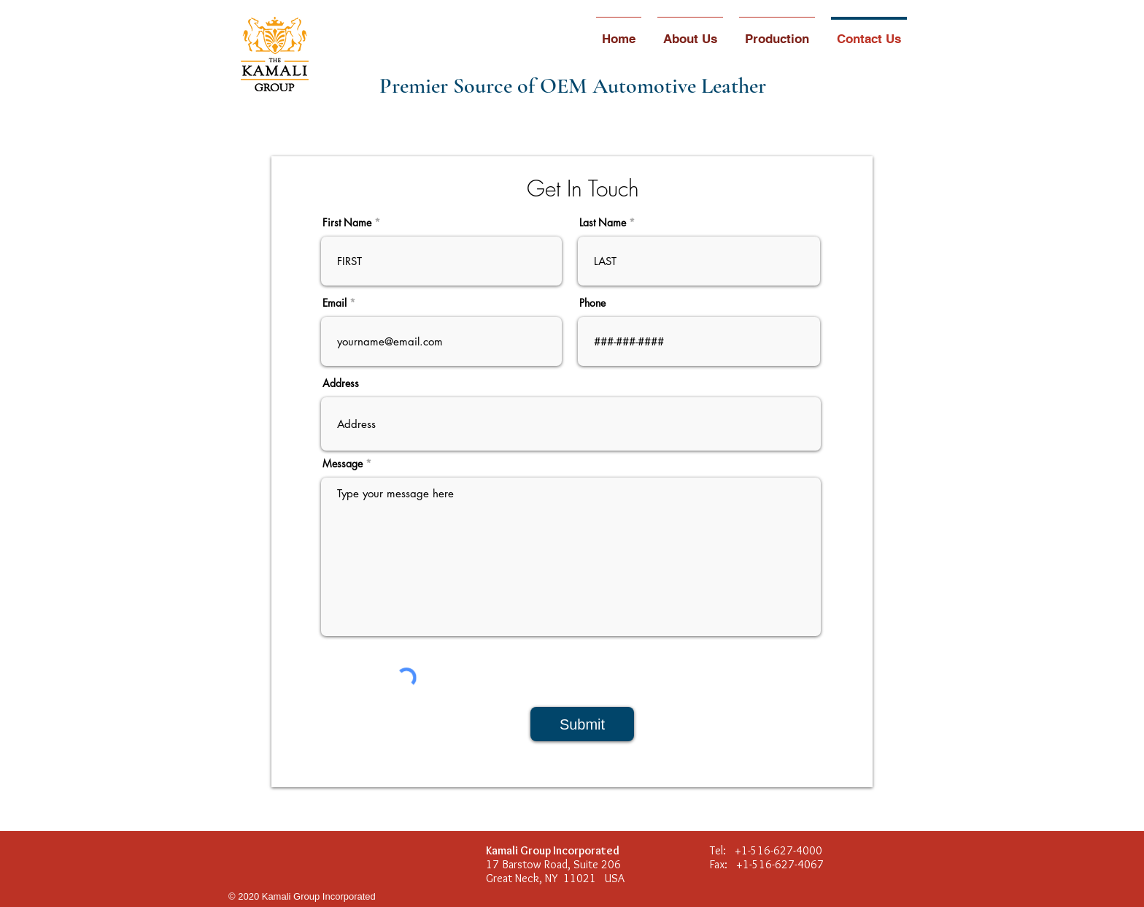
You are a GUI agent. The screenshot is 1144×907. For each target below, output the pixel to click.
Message (342, 464)
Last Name (602, 223)
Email (334, 303)
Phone (592, 303)
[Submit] (582, 724)
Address (340, 383)
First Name (346, 223)
